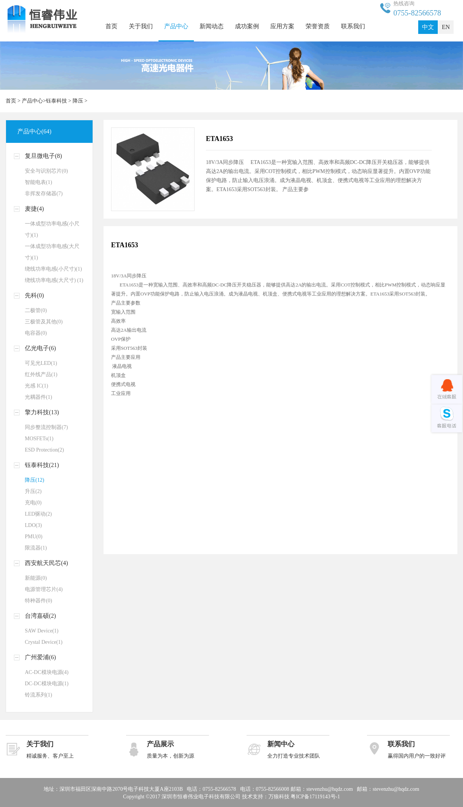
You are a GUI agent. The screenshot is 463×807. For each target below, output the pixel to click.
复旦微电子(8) (43, 156)
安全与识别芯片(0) (46, 171)
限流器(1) (36, 548)
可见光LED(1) (41, 363)
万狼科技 (278, 796)
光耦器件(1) (38, 397)
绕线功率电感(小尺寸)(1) (53, 269)
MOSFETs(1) (39, 438)
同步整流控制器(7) (46, 427)
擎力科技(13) (42, 412)
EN (446, 27)
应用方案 (282, 26)
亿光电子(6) (40, 348)
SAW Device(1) (41, 631)
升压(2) (33, 491)
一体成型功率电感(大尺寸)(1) (52, 251)
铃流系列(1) (38, 695)
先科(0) (34, 295)
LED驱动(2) (38, 514)
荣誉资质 (318, 26)
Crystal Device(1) (43, 642)
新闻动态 (212, 26)
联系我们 (353, 26)
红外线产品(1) (41, 374)
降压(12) (34, 480)
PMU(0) (34, 536)
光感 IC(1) (36, 386)
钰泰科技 (56, 101)
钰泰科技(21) (42, 465)
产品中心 (176, 26)
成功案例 (247, 26)
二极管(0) (36, 310)
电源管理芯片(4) (43, 589)
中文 (428, 27)
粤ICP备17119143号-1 (315, 796)
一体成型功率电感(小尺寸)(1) (52, 229)
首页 (111, 26)
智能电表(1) (38, 182)
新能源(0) (36, 578)
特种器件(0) (38, 600)
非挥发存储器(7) (43, 193)
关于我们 (141, 26)
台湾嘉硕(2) (40, 616)
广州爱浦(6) (40, 657)
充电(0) (33, 502)
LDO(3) (33, 525)
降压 (78, 101)
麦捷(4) (34, 208)
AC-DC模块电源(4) (47, 672)
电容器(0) (36, 333)
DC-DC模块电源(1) (47, 683)
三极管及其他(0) (43, 322)
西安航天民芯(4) (46, 563)
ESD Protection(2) (44, 450)
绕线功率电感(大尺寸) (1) (54, 280)
